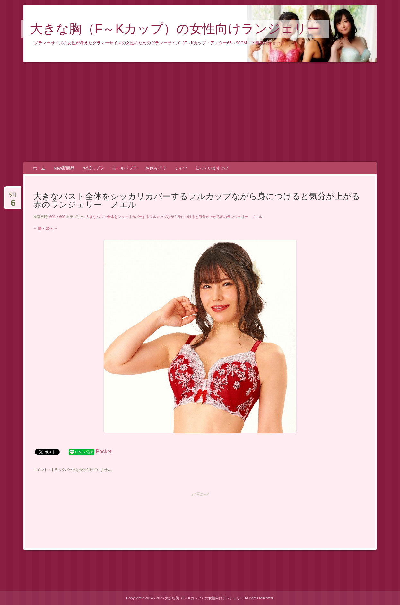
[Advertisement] (200, 112)
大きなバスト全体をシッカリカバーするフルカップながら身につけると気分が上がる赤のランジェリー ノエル (174, 217)
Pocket (104, 451)
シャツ (181, 168)
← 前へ (39, 228)
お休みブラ (155, 168)
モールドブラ (124, 168)
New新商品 (64, 168)
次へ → (51, 228)
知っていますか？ (212, 168)
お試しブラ (93, 168)
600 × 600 (57, 217)
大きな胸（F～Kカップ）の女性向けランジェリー (175, 29)
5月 (13, 197)
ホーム (39, 168)
